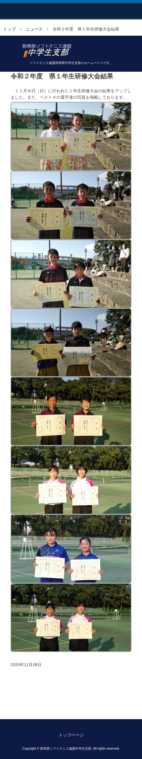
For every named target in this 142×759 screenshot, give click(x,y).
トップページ (71, 735)
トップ (9, 29)
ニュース (34, 29)
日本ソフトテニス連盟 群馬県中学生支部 (71, 48)
